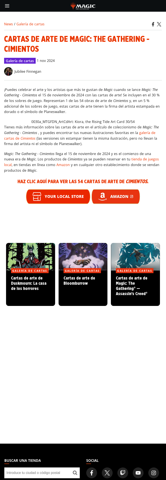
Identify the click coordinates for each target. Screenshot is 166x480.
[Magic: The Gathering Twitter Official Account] (107, 472)
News (8, 24)
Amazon (63, 164)
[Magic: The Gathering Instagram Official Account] (153, 472)
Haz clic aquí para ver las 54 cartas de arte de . (83, 181)
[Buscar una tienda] (75, 472)
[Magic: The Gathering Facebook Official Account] (91, 472)
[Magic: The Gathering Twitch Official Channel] (122, 472)
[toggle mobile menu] (7, 6)
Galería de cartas (30, 24)
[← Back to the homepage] (83, 5)
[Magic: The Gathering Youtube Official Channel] (138, 472)
